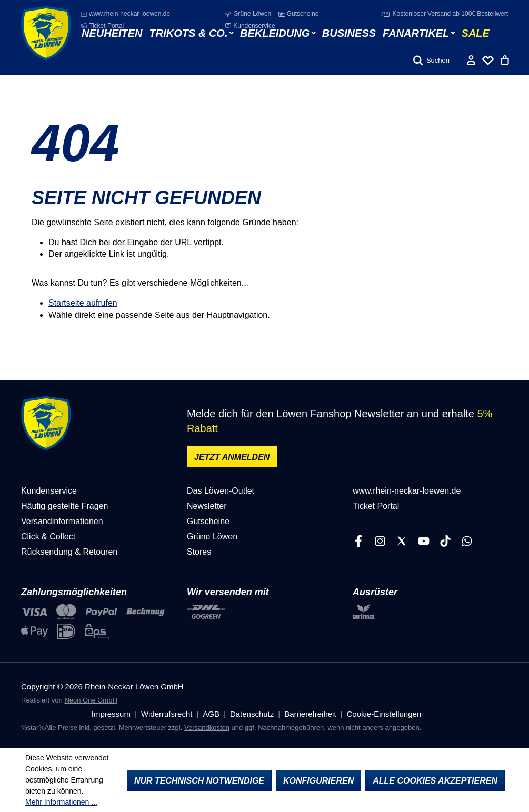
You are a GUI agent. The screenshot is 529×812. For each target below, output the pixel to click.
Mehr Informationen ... (61, 802)
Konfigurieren (318, 780)
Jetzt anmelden (232, 457)
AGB (211, 713)
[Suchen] (431, 60)
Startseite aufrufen (82, 302)
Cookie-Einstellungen (383, 713)
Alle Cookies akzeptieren (435, 780)
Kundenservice (250, 25)
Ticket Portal (102, 25)
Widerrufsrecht (167, 713)
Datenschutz (252, 713)
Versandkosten (206, 727)
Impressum (111, 713)
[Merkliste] (488, 60)
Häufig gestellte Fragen (64, 506)
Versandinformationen (62, 521)
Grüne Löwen (248, 13)
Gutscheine (298, 13)
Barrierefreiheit (310, 713)
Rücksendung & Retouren (69, 551)
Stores (199, 551)
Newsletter (207, 506)
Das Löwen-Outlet (220, 490)
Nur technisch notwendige (199, 780)
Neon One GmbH (90, 700)
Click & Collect (48, 536)
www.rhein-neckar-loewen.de (125, 13)
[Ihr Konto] (471, 60)
